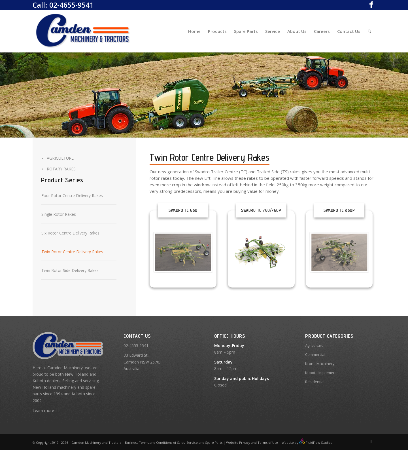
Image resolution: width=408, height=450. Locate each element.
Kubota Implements (322, 372)
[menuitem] (194, 31)
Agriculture (60, 158)
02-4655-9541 (71, 5)
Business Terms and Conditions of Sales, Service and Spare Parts (173, 442)
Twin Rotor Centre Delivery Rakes (72, 251)
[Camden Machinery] (83, 31)
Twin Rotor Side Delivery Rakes (70, 270)
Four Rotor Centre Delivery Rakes (72, 195)
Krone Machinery (320, 363)
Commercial (315, 354)
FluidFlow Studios (319, 442)
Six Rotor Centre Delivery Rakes (70, 233)
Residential (314, 381)
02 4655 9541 (136, 345)
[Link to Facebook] (371, 4)
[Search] (369, 31)
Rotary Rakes (61, 169)
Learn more (43, 410)
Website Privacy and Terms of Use (252, 442)
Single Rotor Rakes (58, 214)
